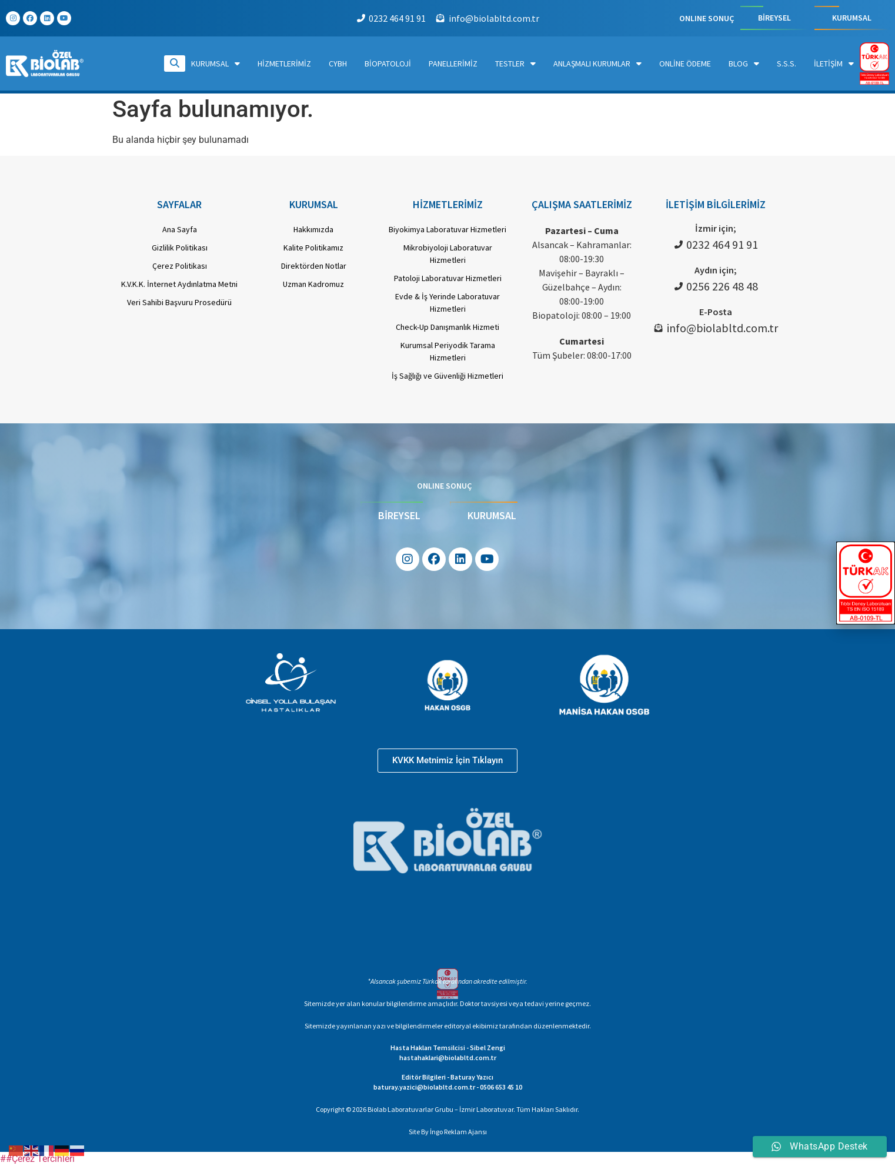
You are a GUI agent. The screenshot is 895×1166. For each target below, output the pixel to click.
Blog (744, 63)
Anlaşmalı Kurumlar (597, 63)
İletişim (834, 63)
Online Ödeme (685, 63)
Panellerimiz (453, 63)
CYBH (338, 63)
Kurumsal (215, 63)
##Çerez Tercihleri (37, 1158)
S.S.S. (786, 63)
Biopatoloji (388, 63)
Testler (515, 63)
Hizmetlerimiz (284, 63)
